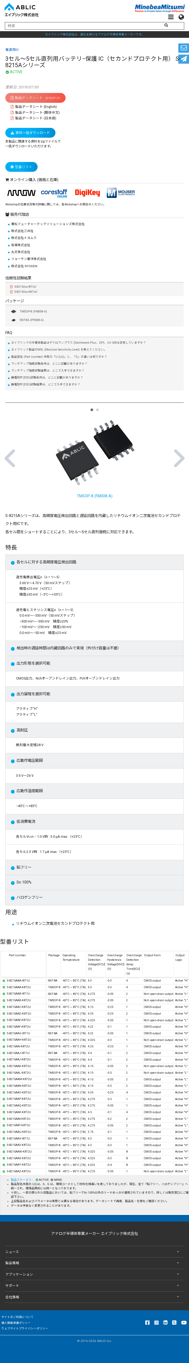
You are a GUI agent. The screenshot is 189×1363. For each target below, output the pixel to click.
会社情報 (93, 1297)
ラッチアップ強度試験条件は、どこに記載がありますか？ (49, 363)
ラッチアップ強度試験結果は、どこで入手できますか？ (48, 370)
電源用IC (12, 50)
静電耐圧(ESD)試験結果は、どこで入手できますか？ (45, 384)
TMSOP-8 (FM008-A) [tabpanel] (94, 455)
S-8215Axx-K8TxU (23, 292)
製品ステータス (21, 1180)
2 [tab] (97, 407)
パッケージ (14, 301)
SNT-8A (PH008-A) (27, 320)
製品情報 (93, 1263)
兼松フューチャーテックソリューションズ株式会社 (48, 224)
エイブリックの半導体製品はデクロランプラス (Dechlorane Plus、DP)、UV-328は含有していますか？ (78, 342)
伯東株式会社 (20, 245)
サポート (93, 1286)
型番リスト (21, 167)
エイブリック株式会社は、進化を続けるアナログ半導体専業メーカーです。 (94, 34)
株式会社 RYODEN (24, 266)
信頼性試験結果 (18, 278)
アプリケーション (93, 1274)
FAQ (8, 333)
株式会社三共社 (22, 231)
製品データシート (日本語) (33, 118)
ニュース (93, 1252)
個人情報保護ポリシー (16, 1323)
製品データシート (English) (34, 107)
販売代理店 (19, 214)
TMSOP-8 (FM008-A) (28, 311)
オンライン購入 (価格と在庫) (34, 180)
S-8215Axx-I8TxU (23, 286)
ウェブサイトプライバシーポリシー (24, 1328)
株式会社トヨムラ (24, 238)
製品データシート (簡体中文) (35, 113)
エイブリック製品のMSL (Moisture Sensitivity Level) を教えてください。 (59, 349)
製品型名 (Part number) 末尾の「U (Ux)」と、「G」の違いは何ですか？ (59, 357)
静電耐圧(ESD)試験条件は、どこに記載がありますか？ (47, 377)
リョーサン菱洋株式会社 (28, 259)
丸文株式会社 (20, 252)
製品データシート (35, 98)
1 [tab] (92, 407)
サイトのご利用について (17, 1317)
